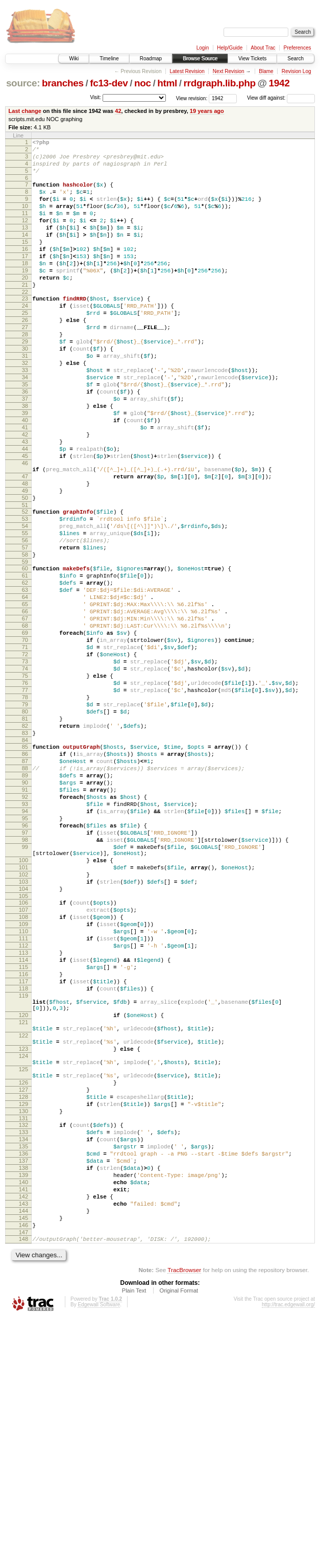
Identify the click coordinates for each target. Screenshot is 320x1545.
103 (23, 1033)
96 (25, 965)
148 (23, 1464)
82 (25, 845)
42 (118, 111)
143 (23, 1423)
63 (25, 680)
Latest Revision (186, 71)
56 (25, 621)
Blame (266, 71)
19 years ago (207, 111)
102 (23, 1025)
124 (23, 1244)
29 (25, 381)
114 (23, 1127)
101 (23, 1016)
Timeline (109, 58)
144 (23, 1431)
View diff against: (281, 98)
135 (23, 1353)
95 (25, 956)
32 (25, 407)
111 (23, 1101)
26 (25, 355)
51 (25, 580)
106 (23, 1057)
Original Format (178, 1517)
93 (25, 939)
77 (25, 802)
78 (25, 811)
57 (25, 630)
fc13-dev (109, 83)
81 (25, 837)
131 (23, 1321)
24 (25, 338)
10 (25, 218)
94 (25, 947)
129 (23, 1303)
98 (25, 982)
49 (25, 563)
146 (23, 1449)
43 (25, 503)
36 (25, 442)
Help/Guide (229, 48)
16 (25, 270)
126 (23, 1277)
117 (23, 1153)
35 (25, 433)
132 (23, 1327)
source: (23, 83)
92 (25, 930)
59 (25, 647)
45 (25, 520)
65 (25, 698)
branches (63, 83)
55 (25, 613)
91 (25, 921)
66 (25, 706)
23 (25, 329)
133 (23, 1336)
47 (25, 545)
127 (23, 1286)
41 (25, 485)
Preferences (297, 48)
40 (25, 477)
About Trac (263, 48)
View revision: (192, 98)
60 (25, 654)
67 (25, 715)
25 (25, 346)
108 (23, 1075)
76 (25, 793)
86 (25, 878)
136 (23, 1362)
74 (25, 776)
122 (23, 1219)
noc (142, 83)
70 (25, 741)
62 (25, 671)
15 (25, 262)
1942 (279, 83)
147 (23, 1458)
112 (23, 1109)
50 (25, 571)
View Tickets (252, 58)
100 (23, 1007)
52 (25, 587)
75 (25, 784)
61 (25, 663)
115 (23, 1136)
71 (25, 750)
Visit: (95, 97)
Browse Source (200, 58)
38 (25, 459)
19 (25, 296)
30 (25, 390)
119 (23, 1170)
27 (25, 364)
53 (25, 595)
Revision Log (296, 71)
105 (23, 1051)
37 (25, 451)
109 (23, 1083)
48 (25, 554)
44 (25, 512)
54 (25, 604)
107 (23, 1066)
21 (25, 314)
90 (25, 913)
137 (23, 1371)
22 (25, 322)
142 (23, 1414)
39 (25, 468)
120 (23, 1194)
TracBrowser (184, 1496)
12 (25, 236)
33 (25, 416)
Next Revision (228, 71)
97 (25, 974)
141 (23, 1405)
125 (23, 1261)
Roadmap (151, 58)
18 (25, 288)
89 (25, 904)
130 (23, 1312)
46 (25, 529)
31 (25, 399)
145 (23, 1440)
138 (23, 1379)
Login (202, 48)
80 (25, 828)
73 (25, 767)
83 (25, 854)
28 (25, 373)
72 (25, 758)
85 (25, 869)
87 (25, 887)
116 (23, 1144)
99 (25, 991)
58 (25, 639)
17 (25, 279)
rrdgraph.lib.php (220, 83)
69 (25, 732)
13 (25, 244)
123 (23, 1236)
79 (25, 819)
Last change (25, 111)
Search (295, 58)
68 (25, 724)
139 (23, 1388)
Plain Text (134, 1517)
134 (23, 1345)
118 (23, 1162)
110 (23, 1092)
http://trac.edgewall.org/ (288, 1531)
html (167, 83)
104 (23, 1042)
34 (25, 425)
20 (25, 305)
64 (25, 689)
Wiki (74, 58)
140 (23, 1397)
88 (25, 895)
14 (25, 253)
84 (25, 863)
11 (25, 227)
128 (23, 1295)
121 (23, 1203)
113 (23, 1118)
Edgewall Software (99, 1531)
